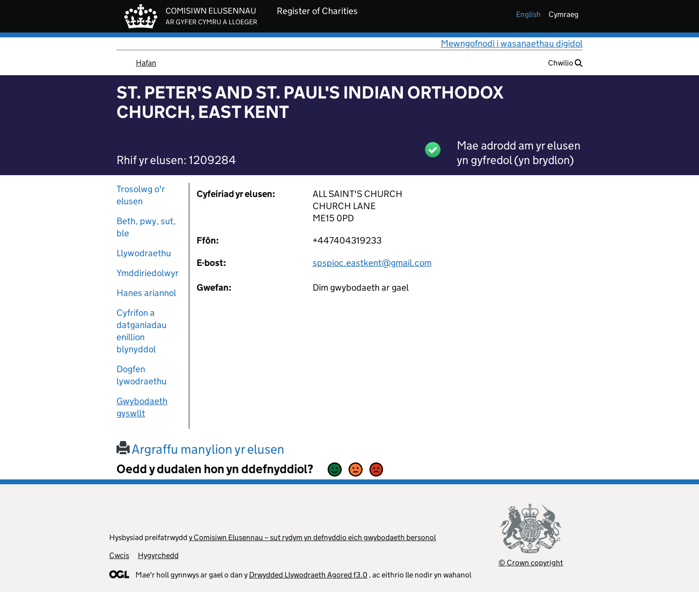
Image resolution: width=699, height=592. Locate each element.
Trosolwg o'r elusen (140, 195)
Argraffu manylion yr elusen (200, 449)
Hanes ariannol (146, 292)
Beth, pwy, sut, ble (146, 227)
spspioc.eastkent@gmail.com (372, 262)
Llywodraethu (143, 253)
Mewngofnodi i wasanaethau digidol (511, 43)
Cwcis (119, 555)
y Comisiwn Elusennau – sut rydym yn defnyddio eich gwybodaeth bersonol (312, 537)
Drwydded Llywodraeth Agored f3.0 (308, 574)
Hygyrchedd (158, 555)
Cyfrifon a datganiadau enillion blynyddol (141, 331)
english (528, 14)
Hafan (146, 62)
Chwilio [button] (565, 62)
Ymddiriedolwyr (147, 273)
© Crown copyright (531, 562)
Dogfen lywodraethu (141, 375)
